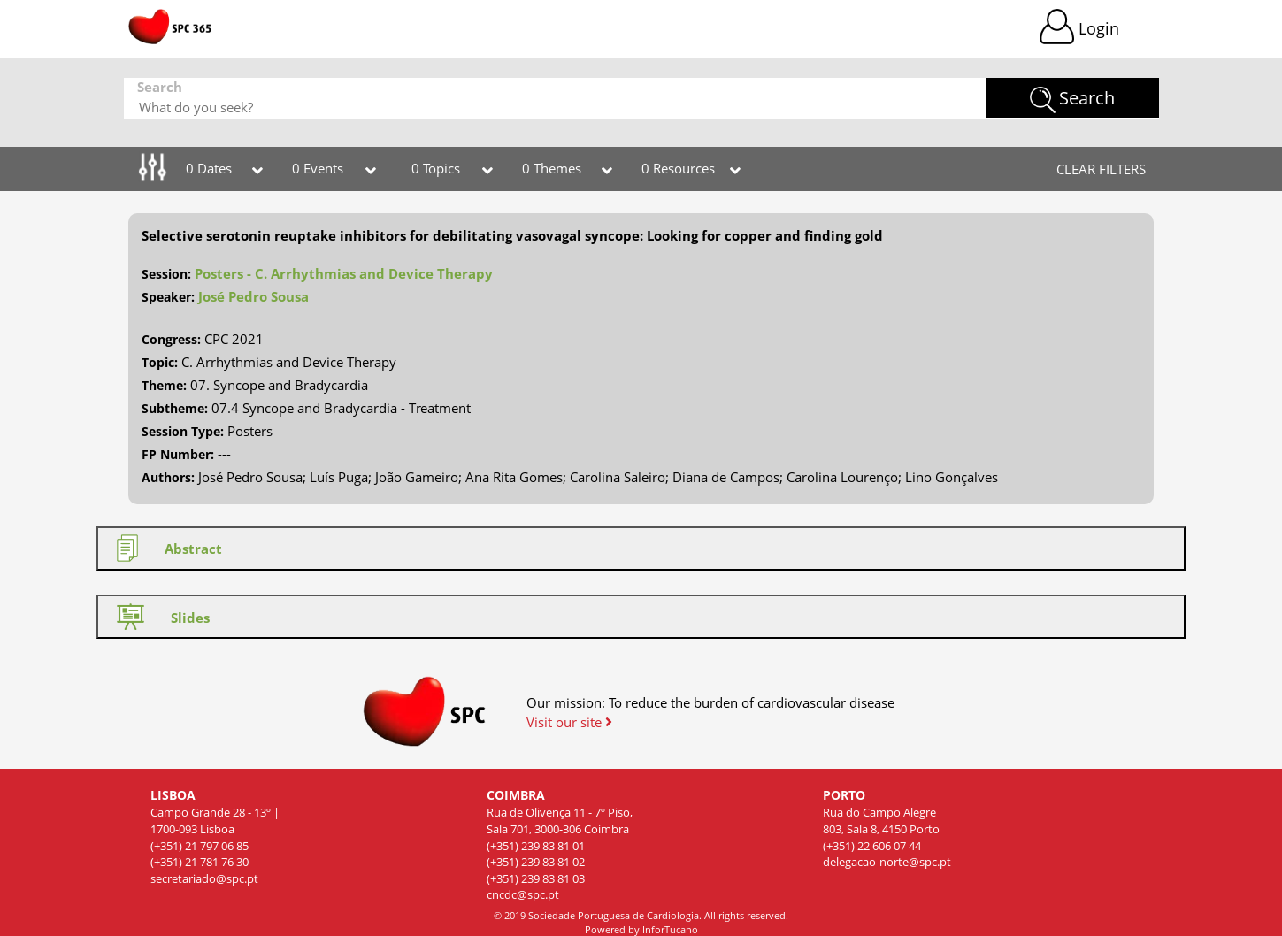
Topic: (160, 362)
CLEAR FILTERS (1101, 169)
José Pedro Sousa (253, 296)
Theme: (164, 385)
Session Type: (183, 431)
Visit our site (569, 722)
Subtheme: (175, 408)
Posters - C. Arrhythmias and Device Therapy (344, 273)
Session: (166, 273)
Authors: (168, 477)
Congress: (171, 339)
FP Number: (178, 454)
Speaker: (168, 296)
